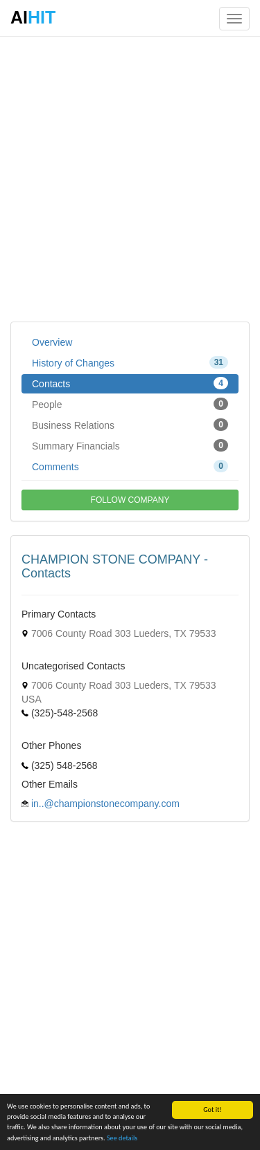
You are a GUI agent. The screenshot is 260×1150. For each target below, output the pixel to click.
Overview (52, 342)
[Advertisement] (130, 178)
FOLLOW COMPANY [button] (130, 500)
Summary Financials (130, 445)
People (130, 404)
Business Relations (130, 424)
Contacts (130, 383)
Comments (130, 466)
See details (122, 1137)
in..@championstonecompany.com (105, 803)
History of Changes (130, 362)
